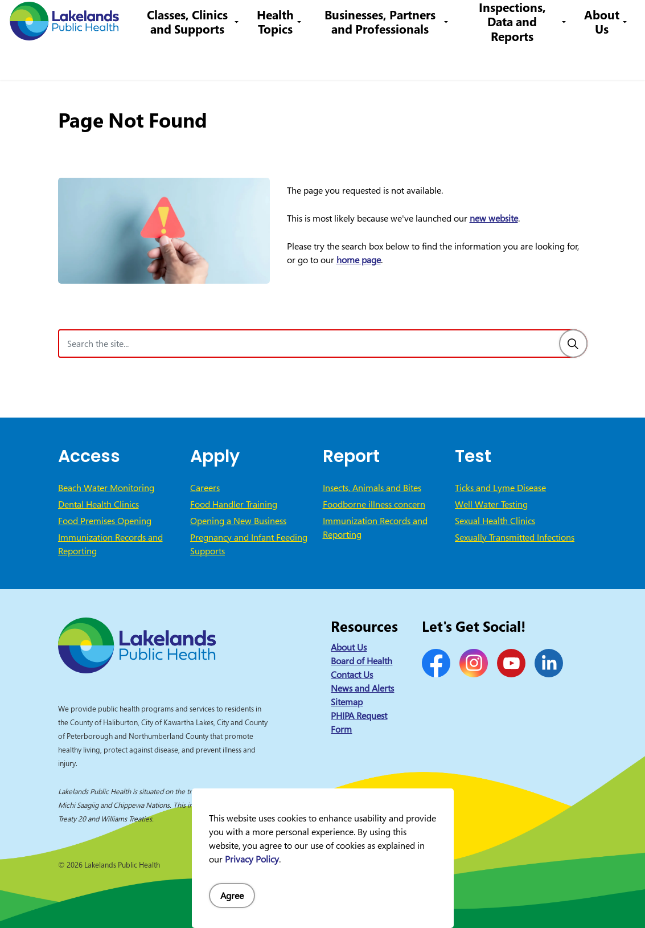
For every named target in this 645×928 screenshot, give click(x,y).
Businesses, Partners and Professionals (387, 59)
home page (358, 260)
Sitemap (347, 702)
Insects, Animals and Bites (372, 487)
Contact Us (252, 19)
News (210, 19)
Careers (297, 19)
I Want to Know (549, 19)
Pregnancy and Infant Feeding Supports (248, 544)
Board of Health (361, 661)
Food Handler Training (233, 504)
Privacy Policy (252, 859)
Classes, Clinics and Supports (200, 59)
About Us (601, 59)
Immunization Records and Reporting (110, 544)
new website (494, 218)
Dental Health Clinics (98, 504)
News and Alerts (362, 688)
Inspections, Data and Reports (514, 60)
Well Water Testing (491, 504)
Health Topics (286, 59)
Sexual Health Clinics (495, 520)
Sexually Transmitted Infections (514, 537)
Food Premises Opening (104, 520)
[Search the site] (323, 343)
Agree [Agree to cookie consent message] (232, 895)
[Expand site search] (619, 20)
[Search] (573, 343)
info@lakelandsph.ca (447, 19)
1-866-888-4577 (357, 19)
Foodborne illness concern (374, 504)
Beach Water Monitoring (106, 487)
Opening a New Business (238, 520)
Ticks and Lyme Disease (500, 487)
